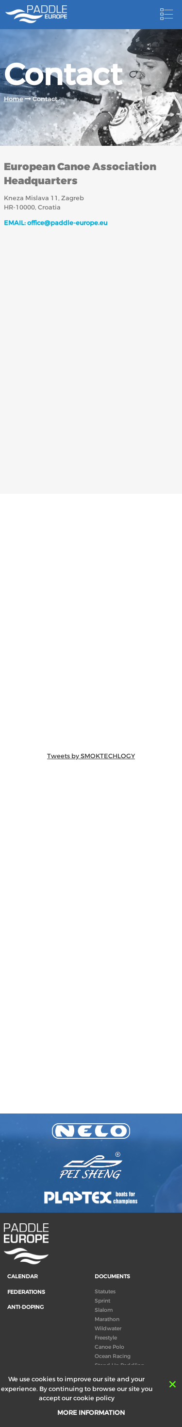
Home (13, 99)
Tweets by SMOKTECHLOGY (91, 756)
